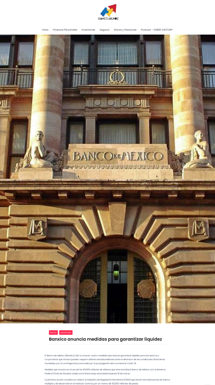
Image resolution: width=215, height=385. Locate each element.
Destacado (66, 332)
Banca (53, 332)
